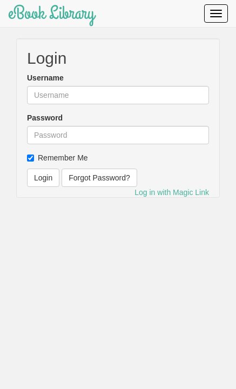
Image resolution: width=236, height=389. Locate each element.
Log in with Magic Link (171, 192)
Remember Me (57, 157)
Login (43, 177)
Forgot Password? (99, 177)
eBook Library (51, 13)
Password (45, 117)
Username (45, 77)
